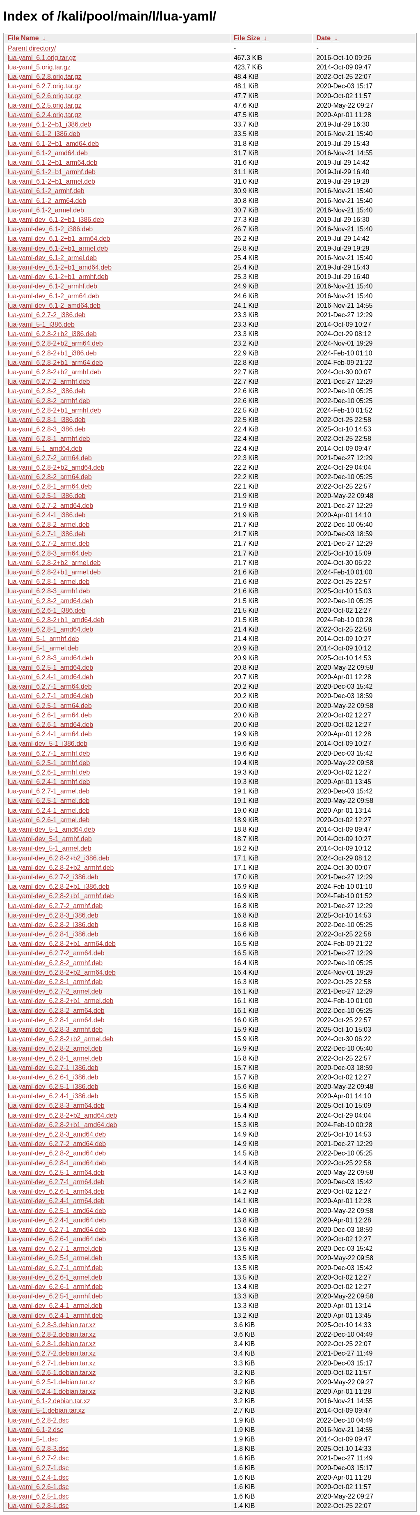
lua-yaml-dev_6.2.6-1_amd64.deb (57, 1239)
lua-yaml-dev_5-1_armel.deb (49, 848)
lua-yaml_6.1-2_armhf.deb (46, 190)
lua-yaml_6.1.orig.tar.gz (42, 57)
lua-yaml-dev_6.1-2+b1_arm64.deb (59, 238)
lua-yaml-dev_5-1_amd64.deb (51, 829)
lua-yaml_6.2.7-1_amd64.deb (50, 695)
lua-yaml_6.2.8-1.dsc (38, 1505)
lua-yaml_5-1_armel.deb (43, 648)
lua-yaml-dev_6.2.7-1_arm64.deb (56, 1181)
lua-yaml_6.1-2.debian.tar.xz (49, 1400)
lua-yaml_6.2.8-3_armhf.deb (49, 591)
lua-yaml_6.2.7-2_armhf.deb (49, 381)
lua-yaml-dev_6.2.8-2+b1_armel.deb (60, 1000)
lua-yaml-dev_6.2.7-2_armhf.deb (55, 905)
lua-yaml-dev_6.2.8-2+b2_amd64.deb (62, 1115)
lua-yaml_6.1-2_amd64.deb (48, 153)
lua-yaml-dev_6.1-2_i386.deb (50, 229)
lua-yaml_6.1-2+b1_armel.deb (51, 181)
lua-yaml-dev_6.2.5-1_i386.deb (53, 1086)
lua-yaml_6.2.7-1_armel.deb (48, 791)
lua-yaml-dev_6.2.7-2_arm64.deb (56, 953)
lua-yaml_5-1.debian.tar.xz (46, 1410)
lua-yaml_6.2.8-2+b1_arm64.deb (55, 362)
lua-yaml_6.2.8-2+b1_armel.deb (54, 572)
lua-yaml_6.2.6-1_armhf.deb (49, 772)
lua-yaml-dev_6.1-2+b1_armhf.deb (58, 276)
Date (323, 38)
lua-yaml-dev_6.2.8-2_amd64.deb (57, 1153)
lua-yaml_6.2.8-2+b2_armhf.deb (54, 372)
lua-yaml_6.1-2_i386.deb (44, 133)
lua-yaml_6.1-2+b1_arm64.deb (52, 162)
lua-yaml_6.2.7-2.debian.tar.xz (52, 1353)
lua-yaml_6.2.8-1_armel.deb (48, 581)
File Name (23, 38)
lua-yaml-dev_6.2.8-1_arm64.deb (56, 1020)
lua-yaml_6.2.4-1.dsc (38, 1477)
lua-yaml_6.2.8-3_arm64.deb (50, 553)
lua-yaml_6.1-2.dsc (35, 1429)
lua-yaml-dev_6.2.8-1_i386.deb (53, 934)
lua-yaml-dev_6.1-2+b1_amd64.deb (60, 267)
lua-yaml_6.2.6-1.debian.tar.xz (52, 1372)
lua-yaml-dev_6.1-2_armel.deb (52, 257)
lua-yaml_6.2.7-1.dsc (38, 1467)
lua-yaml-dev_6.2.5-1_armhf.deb (55, 1296)
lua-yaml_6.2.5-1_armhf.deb (49, 762)
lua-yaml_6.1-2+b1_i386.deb (49, 124)
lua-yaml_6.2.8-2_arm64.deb (50, 476)
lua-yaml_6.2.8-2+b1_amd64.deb (56, 619)
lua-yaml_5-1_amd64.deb (45, 448)
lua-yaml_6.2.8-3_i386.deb (46, 429)
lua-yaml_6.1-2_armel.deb (46, 210)
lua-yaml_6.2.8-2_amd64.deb (50, 600)
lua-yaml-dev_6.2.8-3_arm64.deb (56, 1105)
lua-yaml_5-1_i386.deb (41, 324)
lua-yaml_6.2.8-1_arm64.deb (50, 486)
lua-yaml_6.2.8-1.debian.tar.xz (52, 1343)
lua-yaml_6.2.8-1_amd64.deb (50, 629)
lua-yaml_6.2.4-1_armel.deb (48, 810)
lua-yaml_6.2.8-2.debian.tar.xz (52, 1334)
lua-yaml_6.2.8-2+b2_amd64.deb (56, 467)
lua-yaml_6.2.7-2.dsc (38, 1458)
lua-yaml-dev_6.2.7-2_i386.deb (53, 877)
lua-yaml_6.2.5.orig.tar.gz (45, 105)
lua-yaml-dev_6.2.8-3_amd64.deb (57, 1134)
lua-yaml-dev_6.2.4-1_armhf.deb (55, 1315)
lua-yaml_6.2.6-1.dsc (38, 1486)
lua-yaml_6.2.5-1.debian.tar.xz (52, 1382)
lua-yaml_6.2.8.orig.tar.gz (45, 76)
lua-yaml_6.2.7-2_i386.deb (46, 314)
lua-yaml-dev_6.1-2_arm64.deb (53, 296)
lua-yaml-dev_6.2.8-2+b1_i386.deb (59, 886)
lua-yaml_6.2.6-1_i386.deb (46, 610)
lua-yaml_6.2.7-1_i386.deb (46, 533)
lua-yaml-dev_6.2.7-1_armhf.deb (55, 1267)
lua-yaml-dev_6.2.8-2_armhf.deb (55, 962)
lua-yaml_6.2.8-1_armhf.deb (49, 438)
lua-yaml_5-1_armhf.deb (43, 638)
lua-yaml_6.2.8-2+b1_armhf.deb (54, 410)
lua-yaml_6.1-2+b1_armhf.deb (52, 171)
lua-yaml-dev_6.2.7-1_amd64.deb (57, 1229)
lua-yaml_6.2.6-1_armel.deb (48, 819)
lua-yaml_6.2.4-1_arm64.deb (50, 734)
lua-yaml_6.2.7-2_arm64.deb (50, 457)
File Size (247, 38)
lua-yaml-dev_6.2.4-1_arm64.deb (56, 1200)
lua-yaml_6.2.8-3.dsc (38, 1448)
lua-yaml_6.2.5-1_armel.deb (48, 800)
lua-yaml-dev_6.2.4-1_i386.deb (53, 1096)
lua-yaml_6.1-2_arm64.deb (47, 200)
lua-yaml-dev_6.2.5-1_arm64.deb (56, 1172)
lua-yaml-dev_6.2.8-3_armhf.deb (55, 1029)
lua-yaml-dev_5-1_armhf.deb (50, 838)
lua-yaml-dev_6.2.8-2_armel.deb (55, 1048)
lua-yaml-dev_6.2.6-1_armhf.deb (55, 1286)
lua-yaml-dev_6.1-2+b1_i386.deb (56, 219)
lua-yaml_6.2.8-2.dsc (38, 1420)
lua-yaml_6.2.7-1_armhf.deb (49, 753)
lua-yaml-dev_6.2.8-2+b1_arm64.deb (62, 943)
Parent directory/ (32, 48)
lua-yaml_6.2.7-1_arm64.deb (50, 686)
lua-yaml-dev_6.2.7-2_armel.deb (55, 991)
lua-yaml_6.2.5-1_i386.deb (46, 495)
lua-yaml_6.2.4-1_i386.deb (46, 515)
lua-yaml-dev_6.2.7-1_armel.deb (55, 1248)
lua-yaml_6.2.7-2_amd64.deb (50, 505)
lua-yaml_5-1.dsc (33, 1439)
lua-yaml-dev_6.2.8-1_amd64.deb (57, 1163)
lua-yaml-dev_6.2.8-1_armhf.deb (55, 981)
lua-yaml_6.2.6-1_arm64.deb (50, 715)
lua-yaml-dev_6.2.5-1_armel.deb (55, 1257)
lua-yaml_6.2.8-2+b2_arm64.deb (55, 343)
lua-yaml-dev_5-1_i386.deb (47, 743)
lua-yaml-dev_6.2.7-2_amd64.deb (57, 1143)
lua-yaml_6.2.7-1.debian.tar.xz (52, 1363)
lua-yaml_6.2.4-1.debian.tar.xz (52, 1391)
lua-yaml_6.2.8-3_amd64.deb (50, 658)
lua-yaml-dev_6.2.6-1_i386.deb (53, 1077)
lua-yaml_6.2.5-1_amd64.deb (50, 667)
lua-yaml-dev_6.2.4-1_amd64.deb (57, 1220)
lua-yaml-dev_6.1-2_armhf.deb (52, 286)
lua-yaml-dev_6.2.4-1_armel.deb (55, 1305)
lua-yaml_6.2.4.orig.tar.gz (45, 114)
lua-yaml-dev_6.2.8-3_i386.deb (53, 915)
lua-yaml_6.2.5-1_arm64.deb (50, 705)
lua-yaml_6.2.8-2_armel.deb (48, 524)
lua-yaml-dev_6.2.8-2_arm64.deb (56, 1010)
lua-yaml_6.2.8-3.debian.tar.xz (52, 1324)
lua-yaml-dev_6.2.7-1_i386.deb (53, 1067)
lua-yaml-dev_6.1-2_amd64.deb (54, 305)
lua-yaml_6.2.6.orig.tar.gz (45, 95)
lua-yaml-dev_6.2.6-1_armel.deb (55, 1277)
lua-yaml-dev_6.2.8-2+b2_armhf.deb (61, 867)
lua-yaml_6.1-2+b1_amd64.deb (53, 143)
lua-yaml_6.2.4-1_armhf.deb (49, 781)
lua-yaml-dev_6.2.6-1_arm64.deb (56, 1191)
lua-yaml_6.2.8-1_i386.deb (46, 419)
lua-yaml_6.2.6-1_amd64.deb (50, 724)
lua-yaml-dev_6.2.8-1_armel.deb (55, 1058)
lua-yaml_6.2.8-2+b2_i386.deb (52, 333)
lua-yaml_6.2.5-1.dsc (38, 1496)
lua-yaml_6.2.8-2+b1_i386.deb (52, 353)
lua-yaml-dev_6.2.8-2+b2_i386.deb (59, 858)
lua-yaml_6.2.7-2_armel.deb (48, 543)
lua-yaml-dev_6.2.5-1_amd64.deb (57, 1210)
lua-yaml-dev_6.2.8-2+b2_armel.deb (60, 1038)
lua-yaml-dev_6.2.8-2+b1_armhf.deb (61, 895)
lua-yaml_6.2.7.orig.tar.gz (45, 86)
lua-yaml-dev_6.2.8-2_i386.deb (53, 924)
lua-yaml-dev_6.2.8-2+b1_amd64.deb (62, 1124)
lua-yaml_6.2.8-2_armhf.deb (49, 400)
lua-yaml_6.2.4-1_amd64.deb (50, 676)
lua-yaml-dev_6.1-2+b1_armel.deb (58, 248)
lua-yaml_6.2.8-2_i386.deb (46, 390)
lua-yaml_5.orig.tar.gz (39, 67)
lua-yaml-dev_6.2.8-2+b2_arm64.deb (62, 972)
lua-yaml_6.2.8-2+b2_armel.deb (54, 562)
